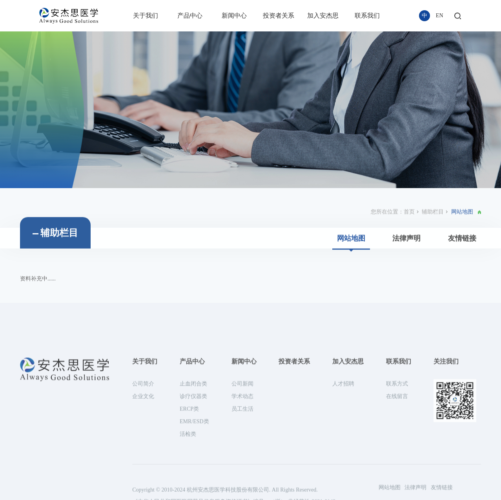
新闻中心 (234, 15)
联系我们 (367, 15)
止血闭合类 (193, 444)
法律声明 (406, 256)
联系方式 (397, 444)
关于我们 (145, 15)
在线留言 (397, 457)
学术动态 (242, 457)
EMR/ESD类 (194, 482)
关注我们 (446, 422)
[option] (250, 109)
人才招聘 (343, 444)
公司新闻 (242, 444)
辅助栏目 (433, 230)
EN (439, 15)
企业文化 (143, 457)
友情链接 (462, 256)
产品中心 (189, 15)
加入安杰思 (323, 15)
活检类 (188, 495)
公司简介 (143, 444)
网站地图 (351, 256)
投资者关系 (278, 15)
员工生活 (242, 470)
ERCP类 (189, 470)
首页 (409, 230)
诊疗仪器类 (193, 457)
